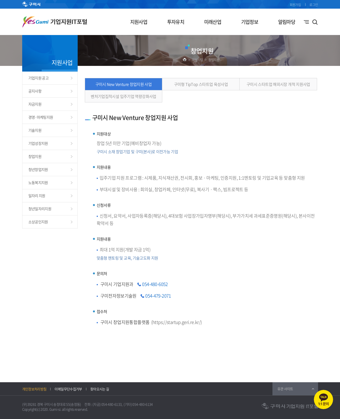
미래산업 (212, 21)
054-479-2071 (158, 295)
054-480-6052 (155, 284)
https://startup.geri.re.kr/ (176, 322)
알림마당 (286, 21)
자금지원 (34, 104)
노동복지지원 (38, 182)
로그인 (313, 4)
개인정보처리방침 (34, 388)
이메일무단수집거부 (68, 388)
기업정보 (249, 21)
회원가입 (295, 4)
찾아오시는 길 (99, 388)
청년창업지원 (38, 169)
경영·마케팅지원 (40, 117)
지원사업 (138, 21)
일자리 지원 (36, 195)
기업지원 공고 (38, 78)
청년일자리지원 (40, 208)
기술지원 (34, 130)
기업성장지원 (38, 143)
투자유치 (175, 21)
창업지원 (213, 59)
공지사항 (34, 91)
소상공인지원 (38, 222)
